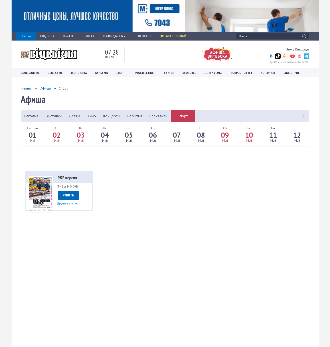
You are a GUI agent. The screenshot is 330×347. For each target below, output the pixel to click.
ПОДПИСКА (47, 36)
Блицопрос (291, 73)
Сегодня (31, 115)
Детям (74, 115)
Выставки (53, 115)
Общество (55, 73)
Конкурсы (268, 73)
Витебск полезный (173, 36)
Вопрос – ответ (241, 73)
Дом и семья (213, 73)
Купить (68, 195)
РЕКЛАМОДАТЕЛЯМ (116, 36)
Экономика (79, 73)
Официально (30, 73)
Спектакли (158, 115)
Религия (168, 73)
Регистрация (302, 49)
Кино (91, 115)
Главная (26, 88)
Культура (101, 73)
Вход (289, 49)
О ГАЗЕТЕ (70, 36)
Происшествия (144, 73)
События (134, 115)
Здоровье (189, 73)
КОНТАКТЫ (144, 36)
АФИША (89, 36)
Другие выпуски (67, 203)
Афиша (45, 88)
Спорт (120, 73)
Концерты (111, 115)
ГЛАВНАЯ (26, 36)
